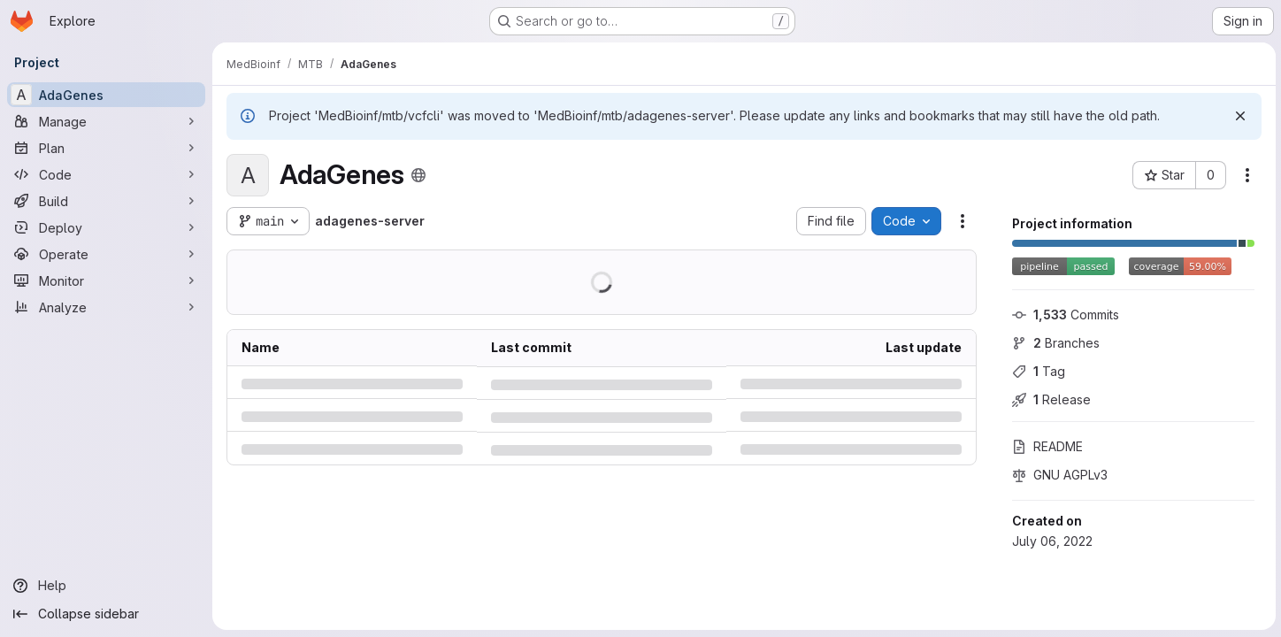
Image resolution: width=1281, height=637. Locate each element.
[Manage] (106, 121)
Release (1049, 399)
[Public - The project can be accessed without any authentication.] (418, 175)
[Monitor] (106, 280)
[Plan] (106, 147)
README (1045, 446)
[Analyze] (106, 307)
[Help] (106, 585)
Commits (1063, 314)
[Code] (106, 174)
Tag (1036, 371)
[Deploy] (106, 227)
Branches (1054, 342)
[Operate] (106, 254)
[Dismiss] (1238, 116)
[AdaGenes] (106, 94)
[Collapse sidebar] (106, 614)
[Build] (106, 200)
